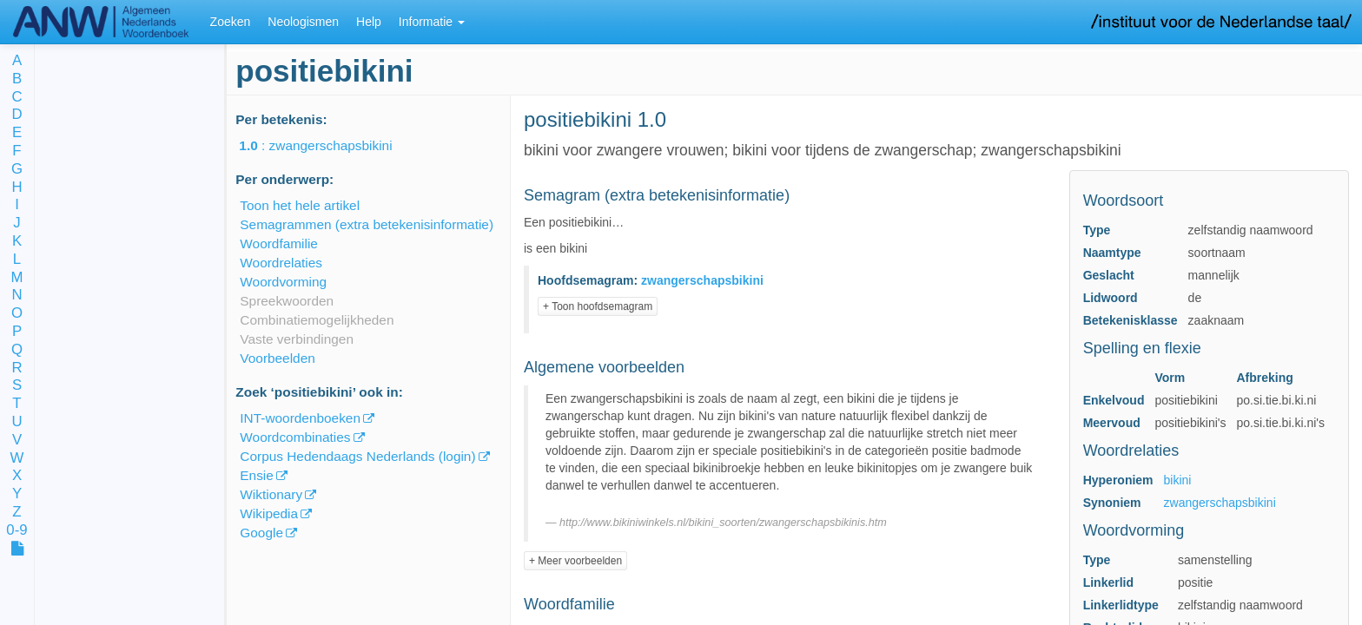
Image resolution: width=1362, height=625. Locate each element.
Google (261, 532)
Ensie (257, 475)
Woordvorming (283, 281)
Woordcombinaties (295, 437)
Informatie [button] (432, 22)
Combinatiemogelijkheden (316, 319)
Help (368, 22)
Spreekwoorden (287, 300)
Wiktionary (271, 494)
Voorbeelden (277, 358)
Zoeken (230, 22)
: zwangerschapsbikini (327, 145)
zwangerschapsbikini (1220, 503)
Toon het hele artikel (300, 205)
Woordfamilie (279, 243)
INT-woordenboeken (300, 418)
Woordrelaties (281, 262)
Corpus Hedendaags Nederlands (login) (357, 456)
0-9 (16, 530)
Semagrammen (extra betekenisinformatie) (366, 224)
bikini (1178, 480)
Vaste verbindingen (297, 339)
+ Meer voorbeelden (575, 561)
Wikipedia (269, 513)
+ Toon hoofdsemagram (597, 306)
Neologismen (303, 22)
